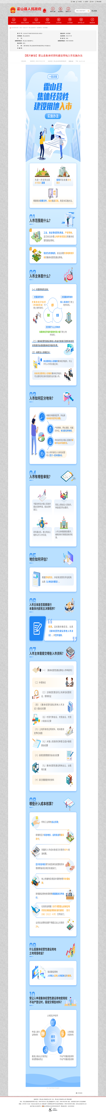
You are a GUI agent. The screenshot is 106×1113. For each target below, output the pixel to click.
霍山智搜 (94, 11)
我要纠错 (71, 61)
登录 (92, 1)
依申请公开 (81, 20)
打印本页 (80, 1093)
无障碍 (86, 1)
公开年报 (58, 20)
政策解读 (39, 27)
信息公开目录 (36, 20)
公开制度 (70, 20)
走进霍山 (60, 11)
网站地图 (99, 1)
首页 (21, 27)
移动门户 (68, 11)
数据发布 (92, 20)
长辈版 (80, 1)
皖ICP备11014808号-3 (36, 1106)
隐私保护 (44, 1103)
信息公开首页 (25, 20)
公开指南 (47, 20)
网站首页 (13, 20)
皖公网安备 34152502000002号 (51, 1106)
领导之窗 (52, 11)
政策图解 (45, 27)
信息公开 (25, 27)
